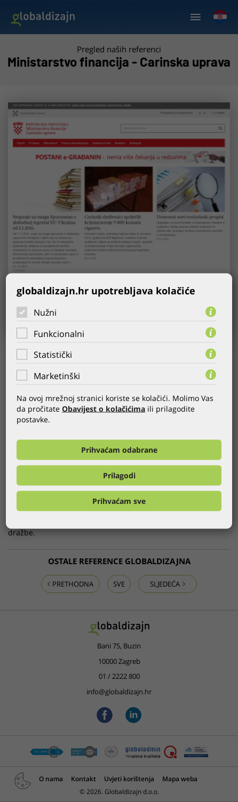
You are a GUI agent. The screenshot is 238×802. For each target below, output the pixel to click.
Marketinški (57, 375)
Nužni (45, 312)
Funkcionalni (59, 333)
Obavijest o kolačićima (103, 408)
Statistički (53, 354)
